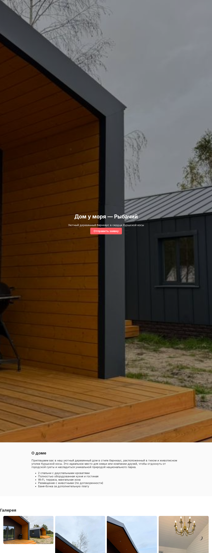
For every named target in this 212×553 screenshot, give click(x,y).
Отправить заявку (106, 231)
